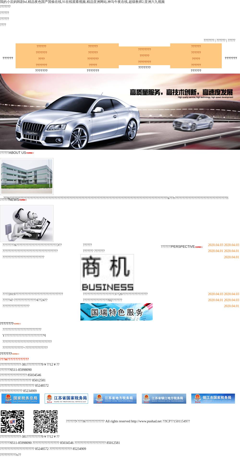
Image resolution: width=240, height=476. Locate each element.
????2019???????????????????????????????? (33, 294)
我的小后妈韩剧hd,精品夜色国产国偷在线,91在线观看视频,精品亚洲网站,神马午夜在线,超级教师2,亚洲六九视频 (82, 2)
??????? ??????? (94, 251)
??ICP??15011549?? (176, 421)
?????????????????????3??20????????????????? (115, 294)
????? (231, 40)
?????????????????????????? (22, 329)
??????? (209, 40)
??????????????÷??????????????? (25, 348)
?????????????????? (16, 306)
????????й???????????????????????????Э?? (32, 245)
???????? (144, 49)
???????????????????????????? (23, 257)
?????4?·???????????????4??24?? (25, 300)
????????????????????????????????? (27, 342)
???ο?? (16, 455)
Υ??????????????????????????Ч (24, 335)
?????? (4, 13)
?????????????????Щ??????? (102, 300)
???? (3, 25)
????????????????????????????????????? (30, 251)
